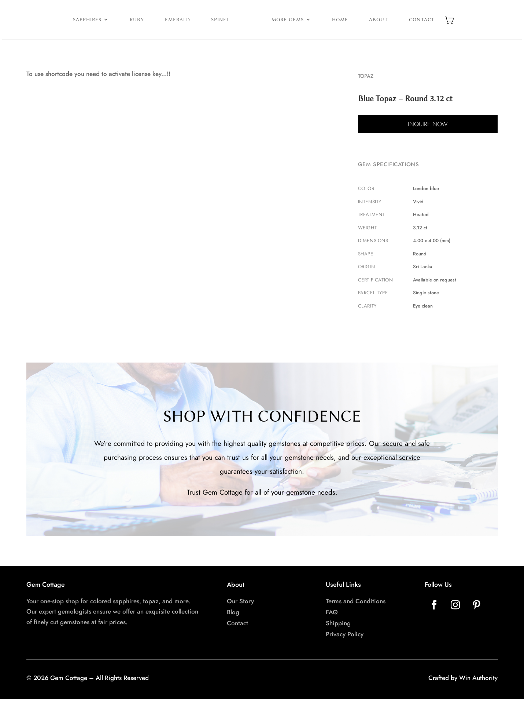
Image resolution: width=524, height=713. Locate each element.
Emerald (146, 26)
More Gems (318, 26)
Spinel (189, 26)
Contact (452, 26)
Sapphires (56, 26)
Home (371, 26)
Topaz (365, 90)
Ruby (106, 26)
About (409, 26)
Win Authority (478, 692)
